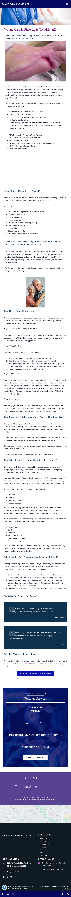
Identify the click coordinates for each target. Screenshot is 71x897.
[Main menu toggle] (66, 4)
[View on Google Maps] (35, 814)
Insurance (43, 847)
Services (43, 841)
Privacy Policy (53, 886)
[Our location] (62, 894)
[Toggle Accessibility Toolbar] (4, 887)
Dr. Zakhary (9, 87)
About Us (43, 839)
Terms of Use (63, 886)
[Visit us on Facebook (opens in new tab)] (2, 894)
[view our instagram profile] (11, 877)
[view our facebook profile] (3, 877)
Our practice (27, 664)
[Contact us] (68, 894)
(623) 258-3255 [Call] (13, 871)
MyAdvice (25, 888)
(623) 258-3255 (16, 664)
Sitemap (66, 888)
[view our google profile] (7, 877)
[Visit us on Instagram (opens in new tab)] (13, 894)
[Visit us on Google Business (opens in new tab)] (8, 894)
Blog (41, 850)
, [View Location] (19, 864)
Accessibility (44, 886)
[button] (35, 673)
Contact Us (44, 855)
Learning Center (46, 844)
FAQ (41, 852)
